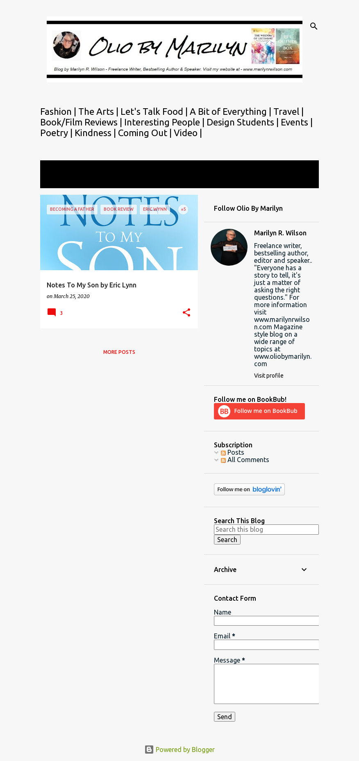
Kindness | (96, 133)
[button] (186, 313)
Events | (297, 122)
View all (57, 180)
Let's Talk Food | (155, 111)
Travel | (288, 111)
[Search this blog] (266, 529)
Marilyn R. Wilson (280, 233)
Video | (188, 133)
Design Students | (244, 122)
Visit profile (269, 375)
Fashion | (59, 111)
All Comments (245, 459)
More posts (119, 352)
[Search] (314, 26)
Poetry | (57, 133)
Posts (232, 452)
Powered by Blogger (179, 749)
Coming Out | (146, 133)
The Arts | (99, 111)
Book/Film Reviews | (82, 122)
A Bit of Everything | (231, 111)
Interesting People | (165, 122)
